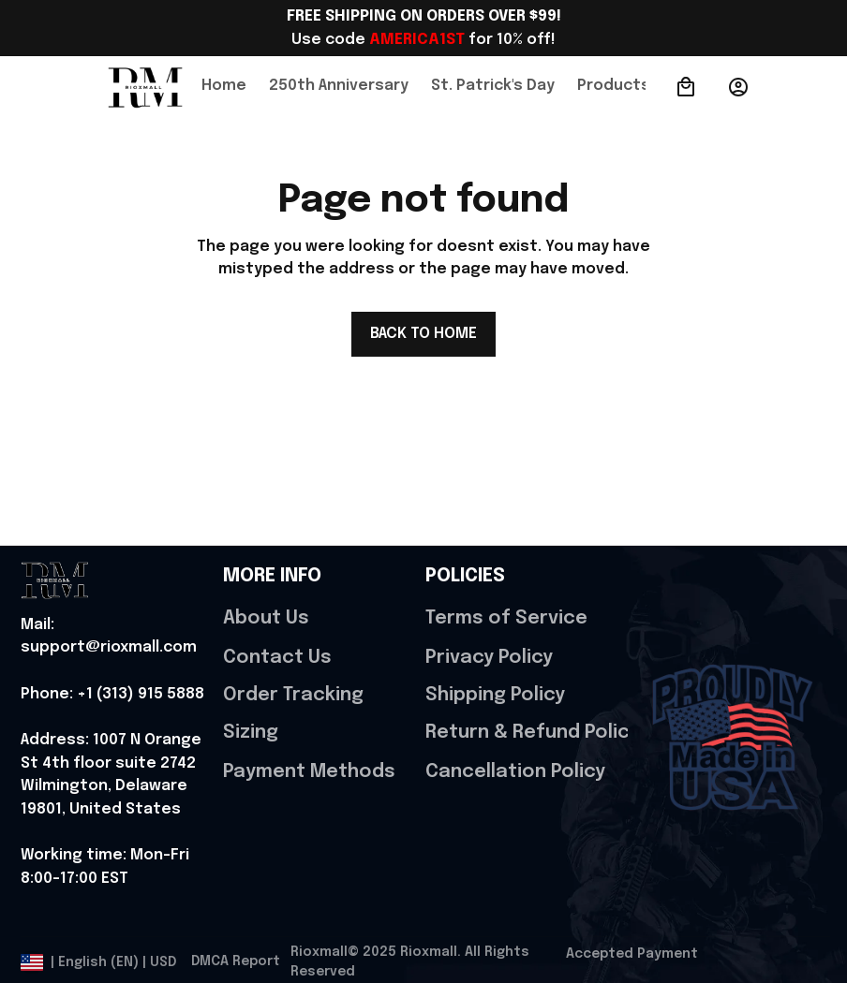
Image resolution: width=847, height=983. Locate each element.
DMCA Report (235, 961)
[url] (118, 637)
